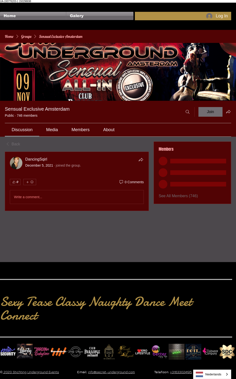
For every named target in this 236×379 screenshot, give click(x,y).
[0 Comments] (131, 182)
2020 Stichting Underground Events (31, 372)
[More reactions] (29, 182)
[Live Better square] (160, 352)
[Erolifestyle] (143, 352)
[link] (22, 129)
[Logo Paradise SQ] (92, 352)
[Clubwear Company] (210, 352)
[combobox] (212, 374)
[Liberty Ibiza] (25, 352)
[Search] (187, 112)
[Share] (141, 159)
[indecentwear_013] (176, 352)
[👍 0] (15, 182)
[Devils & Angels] (126, 352)
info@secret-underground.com (111, 372)
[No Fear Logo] (8, 352)
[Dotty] (193, 352)
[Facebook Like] (9, 5)
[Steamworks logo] (58, 352)
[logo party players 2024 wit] (75, 352)
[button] (99, 16)
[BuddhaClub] (109, 352)
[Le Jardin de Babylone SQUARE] (42, 352)
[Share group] (228, 112)
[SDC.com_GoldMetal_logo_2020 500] (227, 352)
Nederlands (209, 374)
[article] (77, 181)
